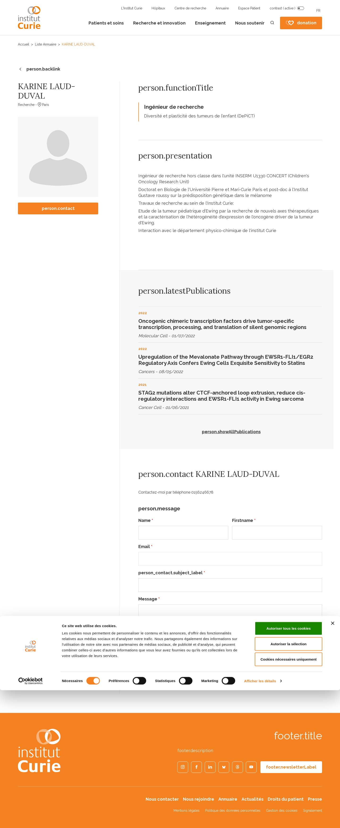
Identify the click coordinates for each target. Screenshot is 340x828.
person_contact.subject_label (171, 572)
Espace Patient (249, 8)
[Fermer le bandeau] (332, 761)
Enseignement (210, 23)
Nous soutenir (249, 23)
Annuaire (222, 8)
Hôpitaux (158, 8)
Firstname (244, 520)
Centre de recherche (190, 8)
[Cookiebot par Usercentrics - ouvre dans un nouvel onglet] (30, 818)
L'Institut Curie (131, 8)
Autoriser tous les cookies (288, 766)
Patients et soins (106, 23)
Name (145, 520)
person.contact (58, 208)
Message (149, 598)
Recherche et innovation (159, 23)
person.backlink (39, 69)
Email (145, 546)
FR (318, 10)
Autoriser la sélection (289, 782)
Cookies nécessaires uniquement (288, 797)
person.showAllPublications (231, 431)
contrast (282, 8)
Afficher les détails (260, 819)
